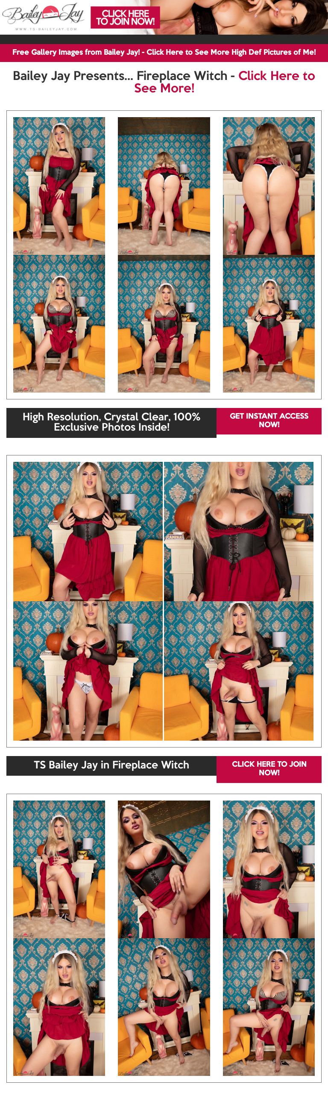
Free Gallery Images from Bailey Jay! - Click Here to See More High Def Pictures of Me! (164, 53)
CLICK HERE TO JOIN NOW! (269, 769)
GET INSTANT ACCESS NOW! (269, 421)
